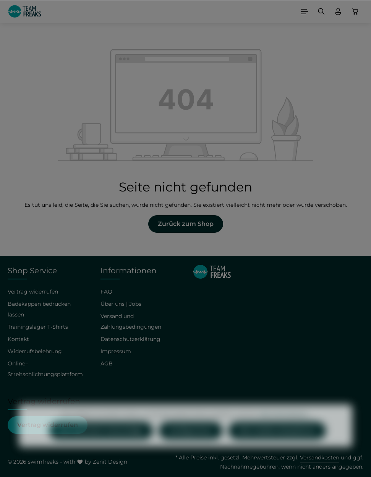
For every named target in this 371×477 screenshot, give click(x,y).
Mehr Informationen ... (285, 427)
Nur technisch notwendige (101, 444)
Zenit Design (110, 461)
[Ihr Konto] (338, 11)
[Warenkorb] (355, 11)
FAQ (106, 291)
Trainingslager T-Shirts (38, 326)
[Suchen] (321, 11)
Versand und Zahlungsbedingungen (130, 321)
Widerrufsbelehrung (35, 351)
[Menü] (304, 11)
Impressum (115, 351)
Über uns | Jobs (120, 303)
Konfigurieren (190, 444)
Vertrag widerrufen (33, 291)
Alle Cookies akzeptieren (277, 444)
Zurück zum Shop (186, 223)
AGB (106, 363)
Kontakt (18, 339)
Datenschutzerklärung (130, 339)
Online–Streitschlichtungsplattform (45, 369)
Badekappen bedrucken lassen (39, 309)
